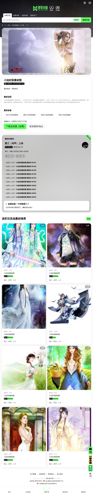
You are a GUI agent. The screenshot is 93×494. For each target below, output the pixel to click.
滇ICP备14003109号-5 (36, 481)
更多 (88, 219)
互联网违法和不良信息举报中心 (47, 483)
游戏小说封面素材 (47, 115)
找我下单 (20, 156)
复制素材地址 (36, 126)
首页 (9, 25)
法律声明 (42, 474)
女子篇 (22, 25)
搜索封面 (86, 20)
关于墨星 (33, 474)
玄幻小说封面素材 (12, 115)
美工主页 (10, 156)
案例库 (76, 20)
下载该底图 (15, 126)
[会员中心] (85, 3)
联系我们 (51, 474)
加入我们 (60, 474)
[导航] (90, 3)
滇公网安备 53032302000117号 (53, 481)
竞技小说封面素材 (65, 115)
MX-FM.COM (50, 478)
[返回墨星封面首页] (6, 3)
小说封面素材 (15, 25)
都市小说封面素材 (29, 115)
